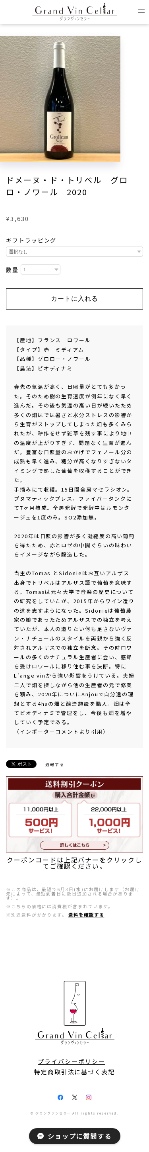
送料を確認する (86, 914)
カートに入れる (74, 298)
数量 (12, 270)
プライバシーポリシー (71, 1061)
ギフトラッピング (31, 240)
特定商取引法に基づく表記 (74, 1072)
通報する (54, 764)
